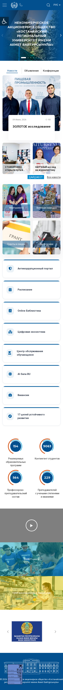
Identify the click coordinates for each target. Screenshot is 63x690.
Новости (12, 70)
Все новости (54, 177)
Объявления (31, 70)
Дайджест (36, 177)
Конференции (51, 70)
